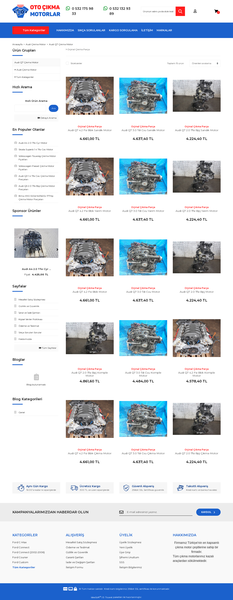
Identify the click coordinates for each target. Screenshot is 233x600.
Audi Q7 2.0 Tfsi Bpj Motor (197, 291)
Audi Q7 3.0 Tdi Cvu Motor (143, 291)
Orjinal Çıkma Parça (90, 126)
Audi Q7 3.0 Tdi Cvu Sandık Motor (143, 130)
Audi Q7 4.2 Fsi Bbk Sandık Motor (90, 130)
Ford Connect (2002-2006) (28, 552)
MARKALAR (164, 30)
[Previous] (15, 249)
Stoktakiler (76, 63)
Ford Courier (20, 557)
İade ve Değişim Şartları (80, 562)
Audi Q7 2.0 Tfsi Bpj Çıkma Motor (196, 453)
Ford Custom (20, 562)
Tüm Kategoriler (23, 567)
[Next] (57, 249)
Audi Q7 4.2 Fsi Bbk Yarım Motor (89, 211)
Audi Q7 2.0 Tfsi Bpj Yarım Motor (197, 211)
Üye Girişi (124, 552)
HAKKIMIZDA (65, 30)
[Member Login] (195, 11)
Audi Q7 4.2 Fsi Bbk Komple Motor (196, 374)
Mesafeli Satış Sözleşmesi (81, 542)
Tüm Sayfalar (47, 347)
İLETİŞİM (147, 30)
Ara (54, 108)
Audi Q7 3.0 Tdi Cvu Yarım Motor (143, 211)
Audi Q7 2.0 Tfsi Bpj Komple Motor (89, 374)
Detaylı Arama (47, 117)
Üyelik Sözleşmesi (130, 542)
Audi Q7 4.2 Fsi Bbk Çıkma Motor (89, 453)
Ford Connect (20, 547)
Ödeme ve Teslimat (78, 547)
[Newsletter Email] (155, 512)
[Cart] (216, 11)
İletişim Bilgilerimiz (130, 567)
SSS (121, 562)
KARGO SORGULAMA (123, 30)
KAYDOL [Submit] (208, 512)
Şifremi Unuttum (129, 557)
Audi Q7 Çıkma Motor (61, 44)
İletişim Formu (74, 567)
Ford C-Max (19, 542)
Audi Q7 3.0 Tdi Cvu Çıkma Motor (143, 453)
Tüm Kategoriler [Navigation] (34, 30)
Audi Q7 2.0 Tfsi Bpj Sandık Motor (196, 130)
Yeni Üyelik (126, 547)
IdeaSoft (96, 597)
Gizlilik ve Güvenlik (77, 552)
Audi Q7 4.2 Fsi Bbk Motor (90, 291)
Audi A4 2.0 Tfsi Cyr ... (36, 268)
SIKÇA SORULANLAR (91, 30)
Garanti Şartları (74, 557)
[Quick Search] (30, 108)
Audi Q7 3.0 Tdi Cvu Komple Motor (143, 374)
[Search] (163, 11)
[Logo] (36, 11)
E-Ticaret (108, 597)
